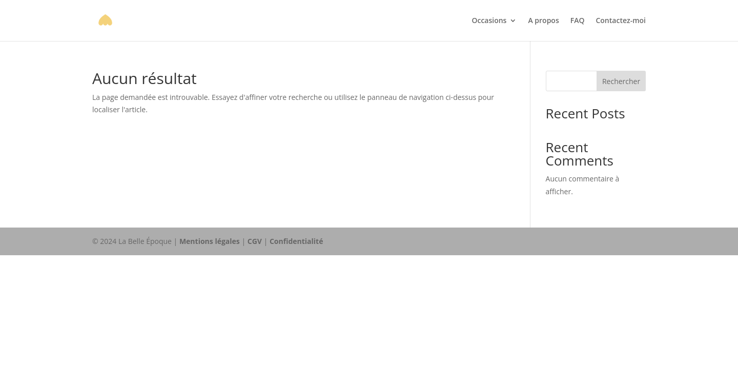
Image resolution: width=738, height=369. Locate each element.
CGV (255, 241)
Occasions (488, 21)
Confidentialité (296, 241)
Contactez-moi (621, 21)
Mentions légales (209, 241)
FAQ (577, 21)
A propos (543, 21)
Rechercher (621, 81)
